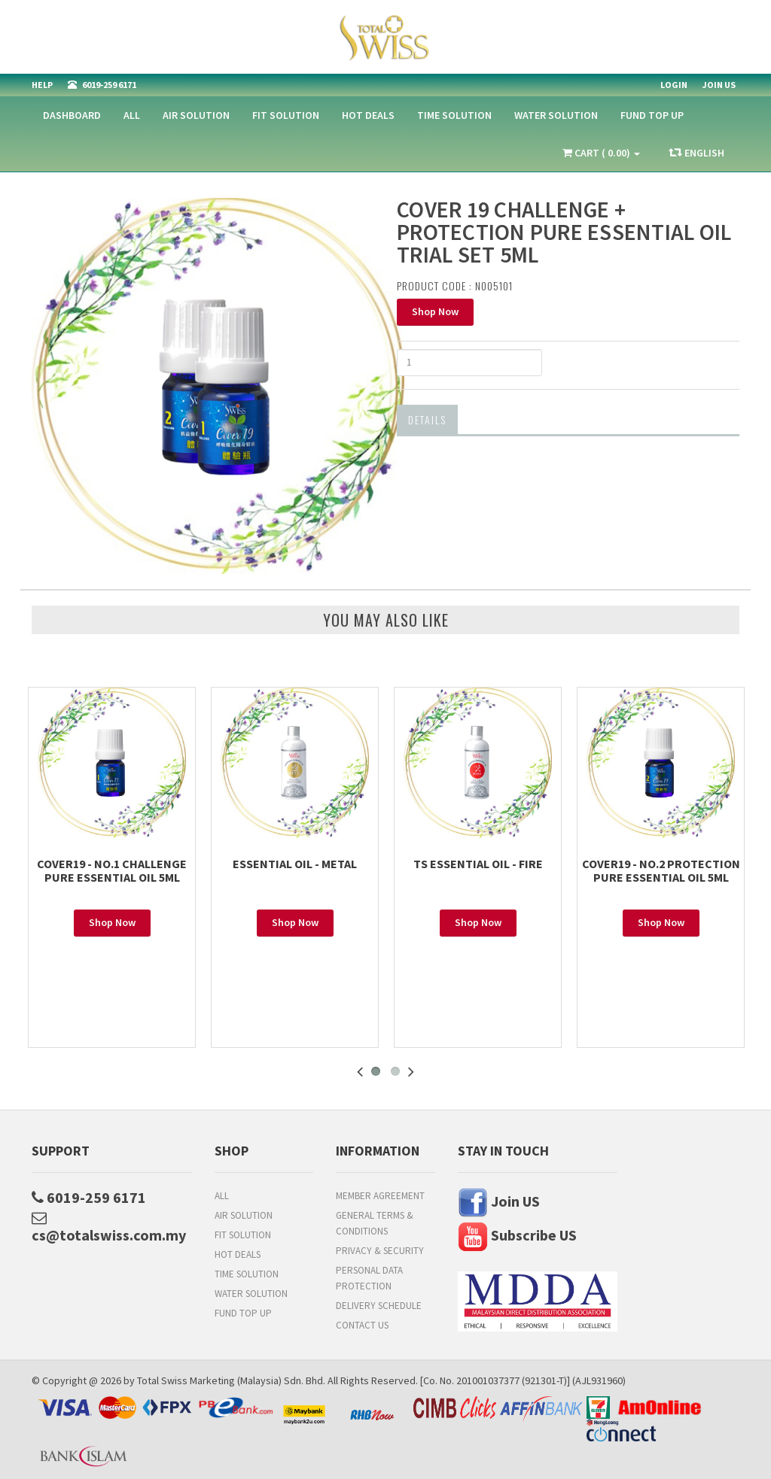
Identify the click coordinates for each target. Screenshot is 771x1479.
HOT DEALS (368, 115)
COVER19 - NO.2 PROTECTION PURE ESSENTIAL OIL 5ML (661, 870)
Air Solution (196, 115)
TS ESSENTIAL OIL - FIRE (478, 863)
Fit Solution (285, 115)
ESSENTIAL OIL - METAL (295, 863)
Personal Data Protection (369, 1278)
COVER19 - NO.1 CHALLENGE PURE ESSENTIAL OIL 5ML (112, 870)
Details (427, 419)
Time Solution (454, 115)
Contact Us (362, 1325)
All (131, 115)
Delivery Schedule (379, 1305)
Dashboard (72, 115)
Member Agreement (380, 1195)
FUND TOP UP (652, 115)
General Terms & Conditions (374, 1223)
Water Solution (556, 115)
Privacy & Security (380, 1250)
